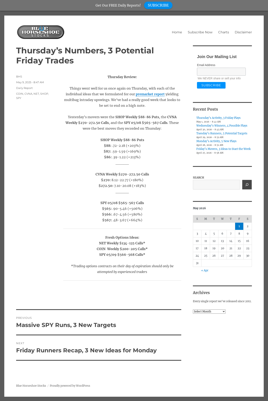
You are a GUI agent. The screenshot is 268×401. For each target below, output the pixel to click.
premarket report (150, 94)
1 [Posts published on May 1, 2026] (239, 226)
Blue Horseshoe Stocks (31, 386)
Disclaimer (243, 32)
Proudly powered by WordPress (70, 386)
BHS (19, 76)
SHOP (44, 93)
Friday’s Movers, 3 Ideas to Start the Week (223, 149)
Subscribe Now (200, 32)
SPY (18, 98)
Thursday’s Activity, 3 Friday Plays (218, 118)
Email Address (206, 65)
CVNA (28, 93)
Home (177, 32)
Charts (223, 32)
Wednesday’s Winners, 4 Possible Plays (221, 125)
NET (36, 93)
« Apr (204, 270)
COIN (19, 93)
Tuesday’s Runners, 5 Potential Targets (221, 133)
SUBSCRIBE (158, 5)
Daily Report (24, 88)
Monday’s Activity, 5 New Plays (216, 141)
